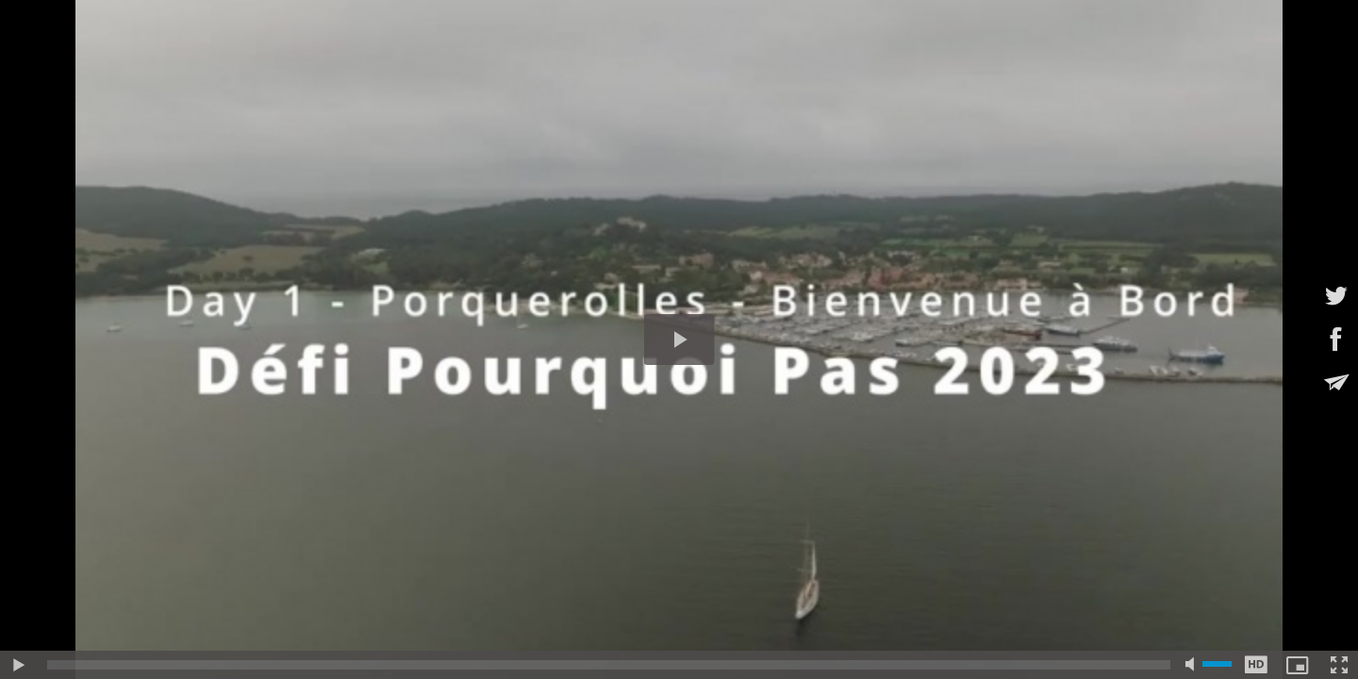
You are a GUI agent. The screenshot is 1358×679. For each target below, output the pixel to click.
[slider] (608, 665)
